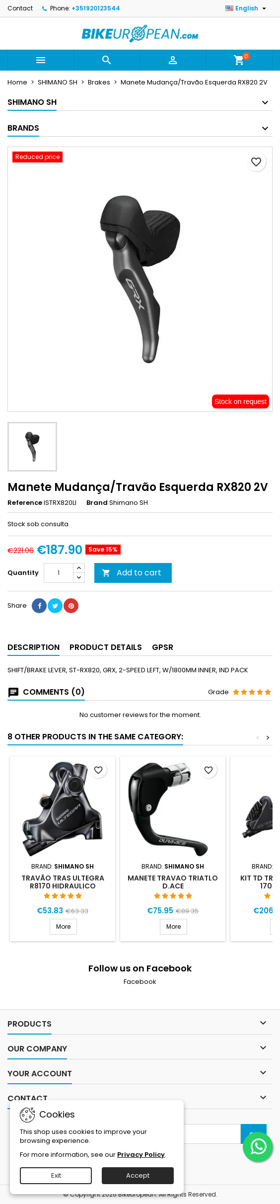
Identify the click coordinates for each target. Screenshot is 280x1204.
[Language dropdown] (247, 8)
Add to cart (131, 572)
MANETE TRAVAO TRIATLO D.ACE (173, 882)
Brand (97, 502)
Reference (24, 502)
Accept (137, 1175)
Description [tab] (33, 647)
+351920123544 (95, 8)
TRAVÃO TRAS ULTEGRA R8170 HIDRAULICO (62, 882)
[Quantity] (58, 573)
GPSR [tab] (162, 647)
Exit (56, 1175)
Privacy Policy (141, 1154)
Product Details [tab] (106, 647)
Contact (20, 8)
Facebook (140, 981)
